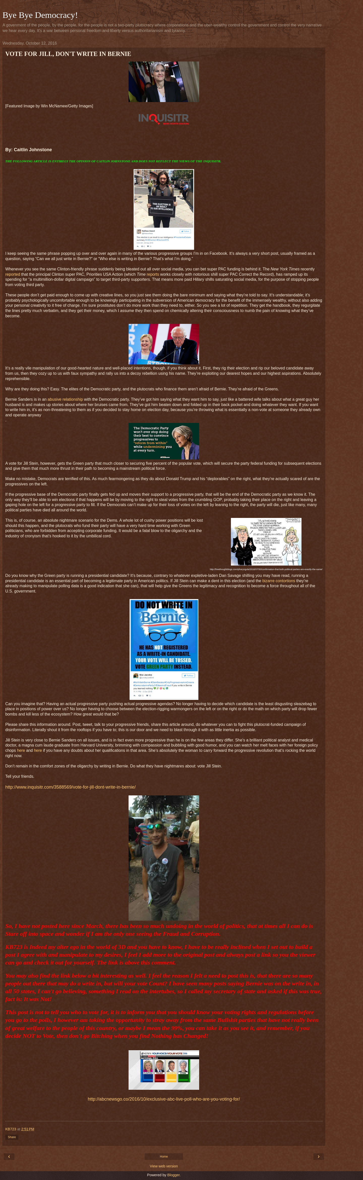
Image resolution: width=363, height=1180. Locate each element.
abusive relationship (65, 399)
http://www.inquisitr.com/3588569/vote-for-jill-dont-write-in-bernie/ (70, 787)
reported (12, 274)
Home (164, 1156)
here (21, 750)
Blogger (173, 1175)
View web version (164, 1166)
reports (153, 274)
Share (12, 1137)
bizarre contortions (278, 581)
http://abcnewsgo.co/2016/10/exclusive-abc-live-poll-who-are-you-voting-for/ (164, 1099)
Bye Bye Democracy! (40, 15)
